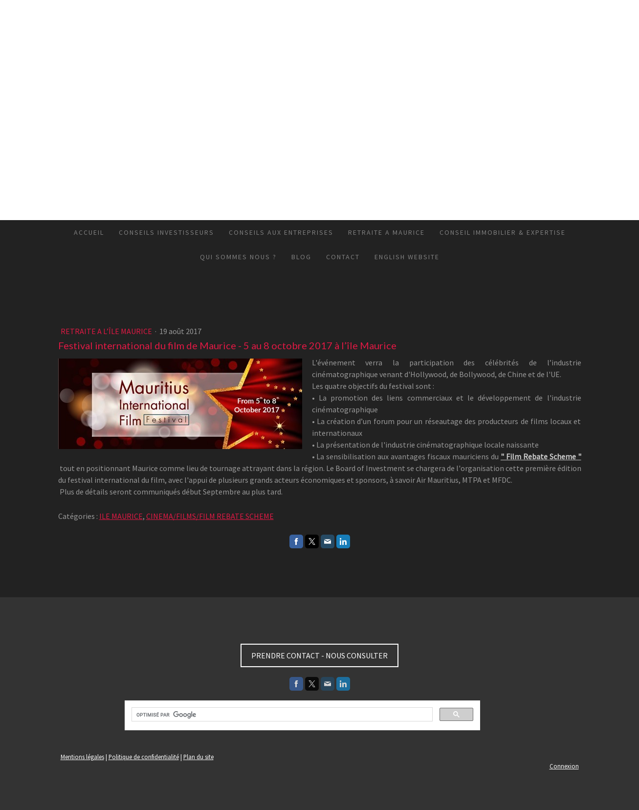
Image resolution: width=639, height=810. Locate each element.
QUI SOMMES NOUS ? (238, 256)
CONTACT (343, 256)
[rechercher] (280, 714)
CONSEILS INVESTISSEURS (166, 232)
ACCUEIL (89, 232)
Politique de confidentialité (144, 757)
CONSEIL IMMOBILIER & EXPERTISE (503, 232)
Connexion (564, 766)
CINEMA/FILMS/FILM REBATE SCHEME (210, 516)
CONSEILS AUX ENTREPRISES (281, 232)
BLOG (301, 256)
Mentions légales (82, 757)
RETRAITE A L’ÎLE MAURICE (107, 331)
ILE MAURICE (121, 516)
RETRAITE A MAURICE (386, 232)
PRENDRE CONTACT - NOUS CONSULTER (319, 655)
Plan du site (198, 757)
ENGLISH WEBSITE (407, 256)
